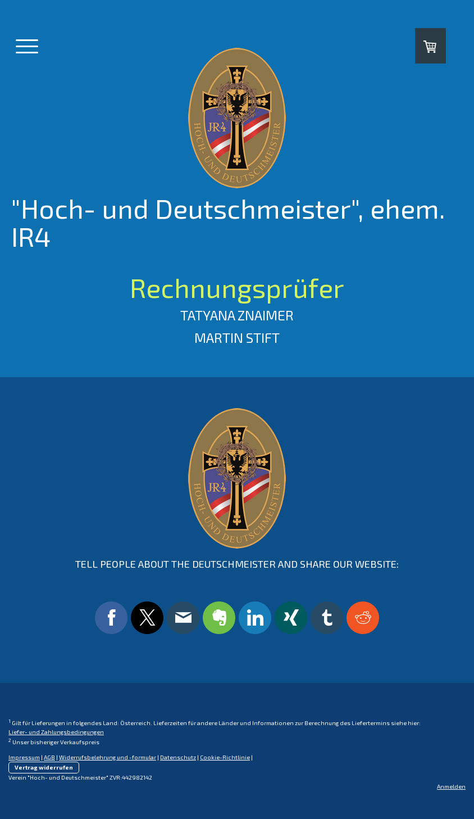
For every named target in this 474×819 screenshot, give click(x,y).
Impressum (24, 757)
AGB (49, 757)
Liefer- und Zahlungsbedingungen (56, 731)
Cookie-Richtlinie (225, 757)
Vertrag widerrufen (44, 767)
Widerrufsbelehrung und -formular (107, 757)
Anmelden (451, 786)
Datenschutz (178, 757)
